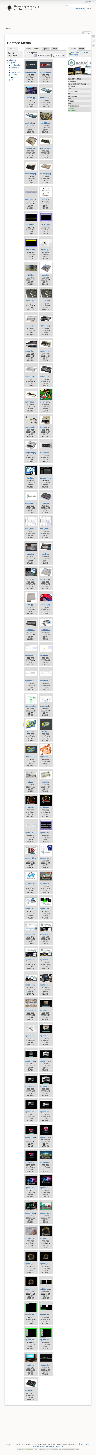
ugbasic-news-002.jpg (34, 1036)
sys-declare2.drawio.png (50, 655)
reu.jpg (30, 605)
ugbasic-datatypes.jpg (49, 883)
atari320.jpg (45, 123)
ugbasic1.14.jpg (31, 1238)
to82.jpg (45, 782)
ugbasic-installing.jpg (49, 985)
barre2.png (45, 224)
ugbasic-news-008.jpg (34, 1137)
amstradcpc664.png (48, 98)
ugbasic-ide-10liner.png (34, 934)
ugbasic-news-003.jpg (49, 1036)
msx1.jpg (45, 554)
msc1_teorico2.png (48, 529)
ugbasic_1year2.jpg (33, 1264)
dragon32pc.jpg (46, 427)
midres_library (16, 72)
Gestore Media (80, 9)
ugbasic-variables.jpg (49, 1213)
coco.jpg (45, 275)
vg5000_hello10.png (33, 1340)
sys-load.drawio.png (33, 681)
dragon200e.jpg (46, 453)
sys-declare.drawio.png (34, 655)
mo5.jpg (45, 503)
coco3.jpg (30, 326)
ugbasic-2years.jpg (33, 807)
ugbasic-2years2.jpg (48, 807)
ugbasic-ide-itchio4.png (34, 985)
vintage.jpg (45, 1365)
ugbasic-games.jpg (48, 909)
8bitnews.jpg (30, 72)
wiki (12, 80)
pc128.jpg (30, 579)
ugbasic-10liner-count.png (36, 833)
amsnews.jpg (45, 72)
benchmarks (15, 65)
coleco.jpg (45, 326)
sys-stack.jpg (30, 706)
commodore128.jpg (33, 377)
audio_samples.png (33, 199)
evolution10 (15, 67)
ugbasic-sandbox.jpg (48, 1162)
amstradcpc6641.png (33, 123)
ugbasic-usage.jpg (32, 1213)
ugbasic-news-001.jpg (49, 1010)
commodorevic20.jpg (33, 402)
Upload (45, 49)
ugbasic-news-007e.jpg (49, 1112)
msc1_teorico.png (32, 529)
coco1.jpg (30, 300)
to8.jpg (30, 782)
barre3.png (30, 250)
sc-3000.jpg (45, 605)
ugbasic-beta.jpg (32, 883)
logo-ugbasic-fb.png (33, 503)
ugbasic (14, 75)
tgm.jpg (30, 731)
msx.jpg (30, 554)
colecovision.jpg (32, 351)
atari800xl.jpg (45, 148)
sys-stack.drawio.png (48, 681)
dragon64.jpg (30, 453)
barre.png (30, 224)
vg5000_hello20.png (48, 1340)
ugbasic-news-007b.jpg (34, 1086)
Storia (81, 49)
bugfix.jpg (45, 250)
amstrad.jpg (30, 98)
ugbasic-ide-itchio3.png (49, 960)
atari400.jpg (30, 148)
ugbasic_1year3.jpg (48, 1264)
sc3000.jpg (30, 630)
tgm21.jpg (30, 757)
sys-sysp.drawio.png (48, 706)
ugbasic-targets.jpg (33, 1188)
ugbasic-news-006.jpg (34, 1061)
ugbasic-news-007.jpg (49, 1061)
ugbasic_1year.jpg (47, 1238)
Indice (89, 9)
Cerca (90, 5)
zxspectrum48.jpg (32, 1390)
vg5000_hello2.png (47, 1314)
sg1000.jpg (45, 630)
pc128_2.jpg (45, 579)
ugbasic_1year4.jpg (33, 1289)
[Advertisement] (48, 20)
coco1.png (45, 300)
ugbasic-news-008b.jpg (49, 1137)
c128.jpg (30, 275)
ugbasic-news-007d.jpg (34, 1112)
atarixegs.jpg (45, 174)
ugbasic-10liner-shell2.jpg (50, 833)
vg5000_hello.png (47, 1289)
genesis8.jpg (45, 478)
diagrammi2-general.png (35, 427)
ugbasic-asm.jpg (46, 858)
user (14, 77)
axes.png (45, 199)
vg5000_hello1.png (32, 1314)
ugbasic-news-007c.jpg (49, 1086)
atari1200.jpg (30, 174)
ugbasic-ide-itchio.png (49, 934)
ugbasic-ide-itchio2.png (34, 960)
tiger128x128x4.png (48, 757)
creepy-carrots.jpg (47, 402)
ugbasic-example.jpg (33, 909)
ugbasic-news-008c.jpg (34, 1162)
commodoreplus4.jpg (48, 377)
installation (72, 108)
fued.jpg (30, 478)
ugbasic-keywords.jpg (34, 1010)
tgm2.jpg (45, 731)
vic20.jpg (30, 1365)
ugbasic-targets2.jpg (48, 1188)
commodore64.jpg (47, 351)
